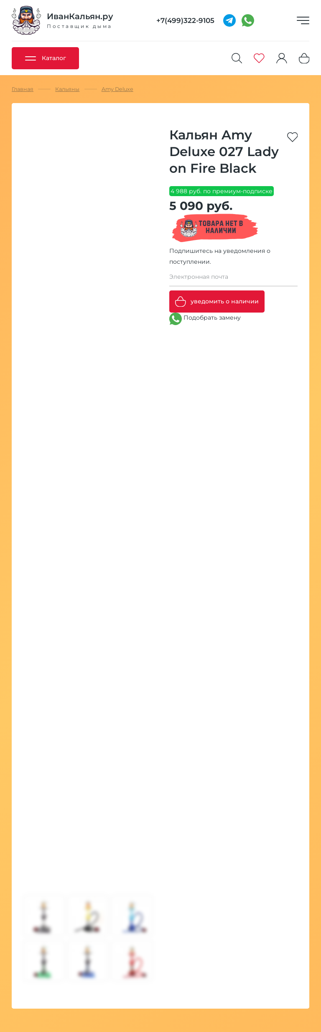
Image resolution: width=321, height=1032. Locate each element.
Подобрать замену (205, 319)
